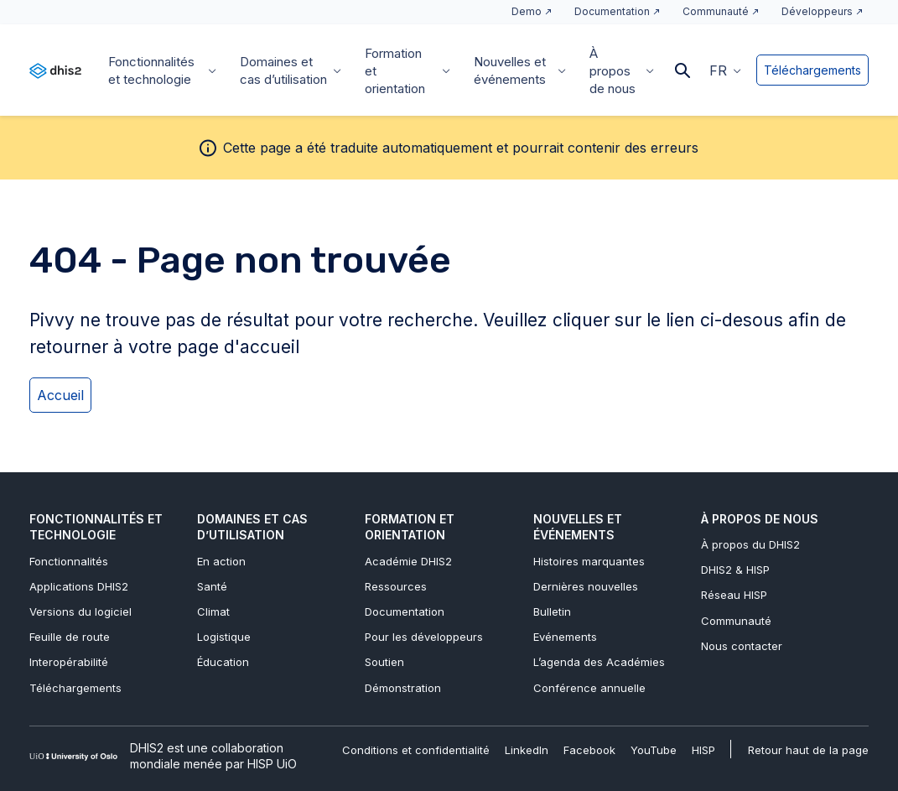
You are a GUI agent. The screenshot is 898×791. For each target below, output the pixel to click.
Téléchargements (812, 70)
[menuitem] (725, 70)
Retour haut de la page (808, 750)
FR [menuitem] (718, 70)
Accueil (60, 395)
